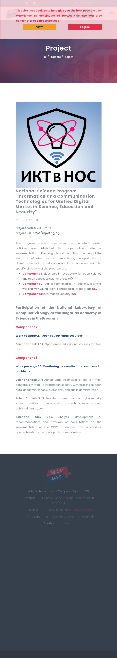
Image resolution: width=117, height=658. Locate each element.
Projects (55, 57)
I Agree (85, 27)
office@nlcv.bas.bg (82, 511)
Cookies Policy (69, 524)
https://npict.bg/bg (46, 233)
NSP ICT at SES (27, 220)
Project (68, 57)
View (39, 27)
